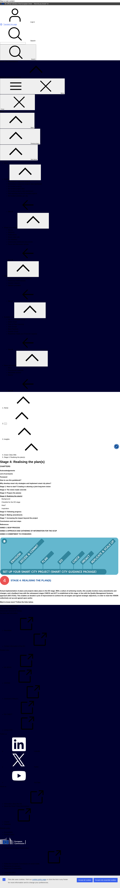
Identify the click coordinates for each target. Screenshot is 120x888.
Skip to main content (7, 1)
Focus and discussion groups (18, 250)
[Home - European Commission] (14, 12)
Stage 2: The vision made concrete (13, 495)
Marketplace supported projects (19, 187)
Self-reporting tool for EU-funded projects (22, 199)
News (10, 373)
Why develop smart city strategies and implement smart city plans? (25, 489)
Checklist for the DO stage (11, 507)
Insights (6, 445)
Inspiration (5, 514)
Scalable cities (9, 322)
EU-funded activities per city (18, 201)
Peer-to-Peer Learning (16, 330)
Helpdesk (7, 830)
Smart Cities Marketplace (9, 611)
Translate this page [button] (10, 30)
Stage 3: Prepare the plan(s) (10, 498)
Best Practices (13, 334)
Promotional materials (15, 376)
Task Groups (12, 332)
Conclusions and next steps (10, 527)
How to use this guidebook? (10, 486)
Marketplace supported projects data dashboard (25, 189)
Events (10, 380)
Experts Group (13, 337)
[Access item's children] (25, 178)
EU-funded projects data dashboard (20, 196)
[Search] (13, 49)
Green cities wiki (14, 242)
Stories (10, 235)
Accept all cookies (84, 880)
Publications (12, 240)
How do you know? (41, 4)
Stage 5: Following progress (10, 517)
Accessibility (8, 838)
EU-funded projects (15, 192)
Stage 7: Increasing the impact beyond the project (19, 523)
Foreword (3, 482)
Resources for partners (12, 871)
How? (4, 511)
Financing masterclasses (17, 286)
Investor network (14, 288)
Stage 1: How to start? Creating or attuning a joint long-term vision (25, 492)
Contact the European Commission (16, 853)
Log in (17, 27)
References (4, 530)
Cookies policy (9, 840)
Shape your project (10, 233)
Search (17, 46)
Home (6, 169)
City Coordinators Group (16, 325)
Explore (6, 184)
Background (6, 504)
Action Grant (12, 327)
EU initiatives (12, 245)
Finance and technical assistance (20, 284)
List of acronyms (6, 479)
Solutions (11, 238)
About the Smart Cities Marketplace (16, 812)
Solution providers (14, 291)
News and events (10, 371)
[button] (1, 30)
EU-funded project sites (16, 194)
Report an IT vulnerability (13, 874)
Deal (5, 281)
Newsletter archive (14, 378)
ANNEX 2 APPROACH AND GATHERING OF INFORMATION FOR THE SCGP (28, 536)
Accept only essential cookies (105, 880)
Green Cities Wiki (10, 460)
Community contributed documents (20, 247)
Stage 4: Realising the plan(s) (11, 501)
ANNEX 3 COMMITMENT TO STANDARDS (15, 539)
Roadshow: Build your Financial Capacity (22, 339)
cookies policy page (39, 879)
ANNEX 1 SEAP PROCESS (10, 533)
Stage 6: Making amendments (11, 520)
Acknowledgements (7, 476)
